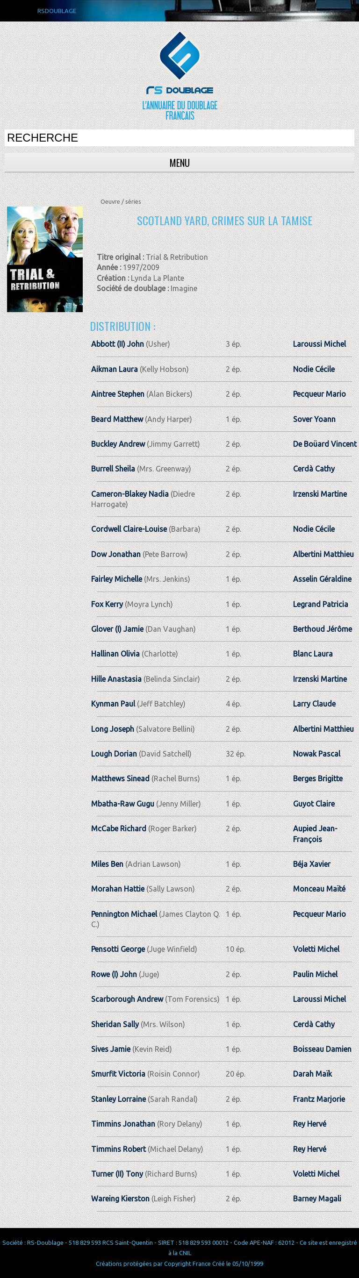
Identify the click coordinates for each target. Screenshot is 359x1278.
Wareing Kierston (120, 1198)
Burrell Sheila (113, 468)
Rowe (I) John (114, 974)
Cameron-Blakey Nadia (130, 494)
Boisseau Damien (322, 1049)
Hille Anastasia (116, 679)
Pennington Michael (124, 914)
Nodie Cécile (314, 369)
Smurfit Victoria (118, 1074)
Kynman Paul (113, 704)
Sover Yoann (314, 419)
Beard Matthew (117, 419)
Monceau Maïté (319, 889)
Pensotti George (118, 949)
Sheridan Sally (115, 1024)
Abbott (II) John (117, 344)
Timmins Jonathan (123, 1124)
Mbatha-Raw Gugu (122, 804)
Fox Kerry (107, 604)
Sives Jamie (110, 1049)
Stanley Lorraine (118, 1099)
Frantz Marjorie (319, 1099)
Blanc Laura (313, 654)
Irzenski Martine (320, 494)
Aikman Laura (114, 369)
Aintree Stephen (117, 394)
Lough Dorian (114, 754)
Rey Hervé (309, 1124)
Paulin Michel (315, 974)
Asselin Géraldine (322, 579)
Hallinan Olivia (115, 654)
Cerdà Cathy (314, 468)
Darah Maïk (312, 1074)
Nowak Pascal (316, 754)
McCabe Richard (118, 828)
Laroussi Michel (319, 344)
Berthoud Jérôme (322, 629)
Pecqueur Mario (319, 394)
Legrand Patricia (320, 604)
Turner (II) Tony (117, 1174)
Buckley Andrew (118, 444)
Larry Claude (314, 704)
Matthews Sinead (120, 778)
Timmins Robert (118, 1149)
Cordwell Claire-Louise (129, 529)
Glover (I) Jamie (117, 629)
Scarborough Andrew (127, 999)
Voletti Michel (316, 949)
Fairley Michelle (116, 579)
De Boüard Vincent (325, 444)
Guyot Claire (314, 804)
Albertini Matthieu (323, 554)
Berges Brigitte (318, 778)
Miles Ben (107, 864)
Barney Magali (317, 1198)
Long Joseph (112, 729)
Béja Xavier (311, 864)
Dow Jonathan (116, 554)
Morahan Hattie (117, 889)
